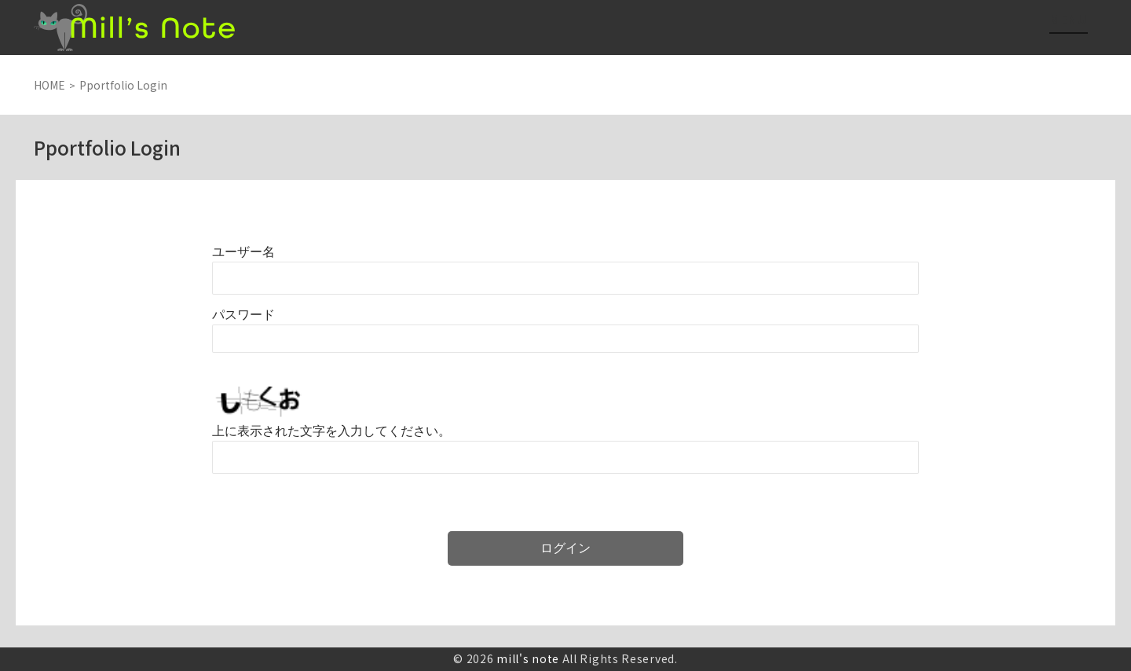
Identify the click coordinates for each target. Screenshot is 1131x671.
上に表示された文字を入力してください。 (331, 431)
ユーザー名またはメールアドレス (243, 251)
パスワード (243, 314)
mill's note (527, 658)
